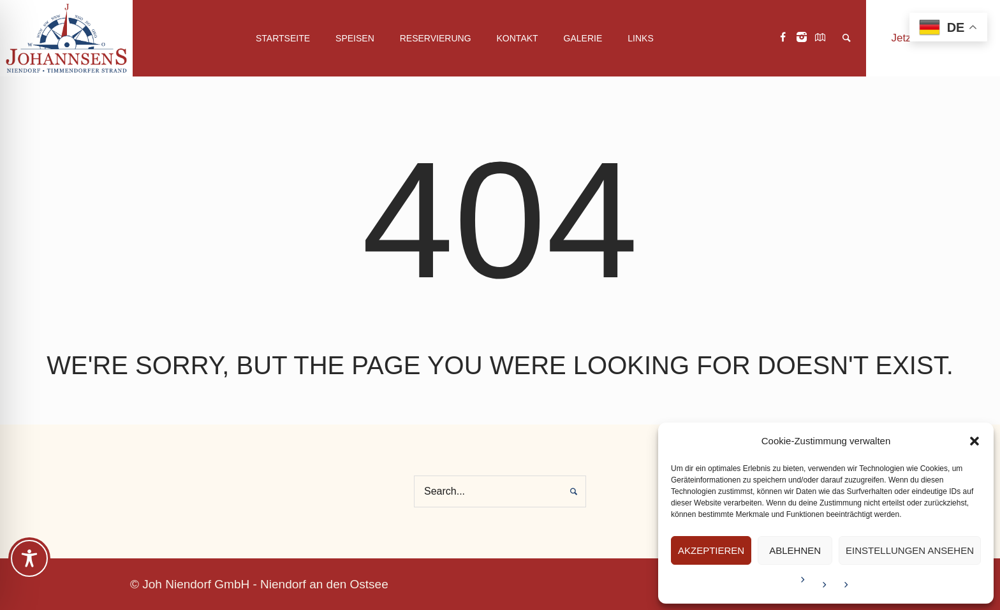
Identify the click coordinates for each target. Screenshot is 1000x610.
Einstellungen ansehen (910, 550)
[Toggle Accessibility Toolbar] (29, 558)
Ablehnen (795, 550)
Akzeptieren (711, 550)
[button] (974, 441)
